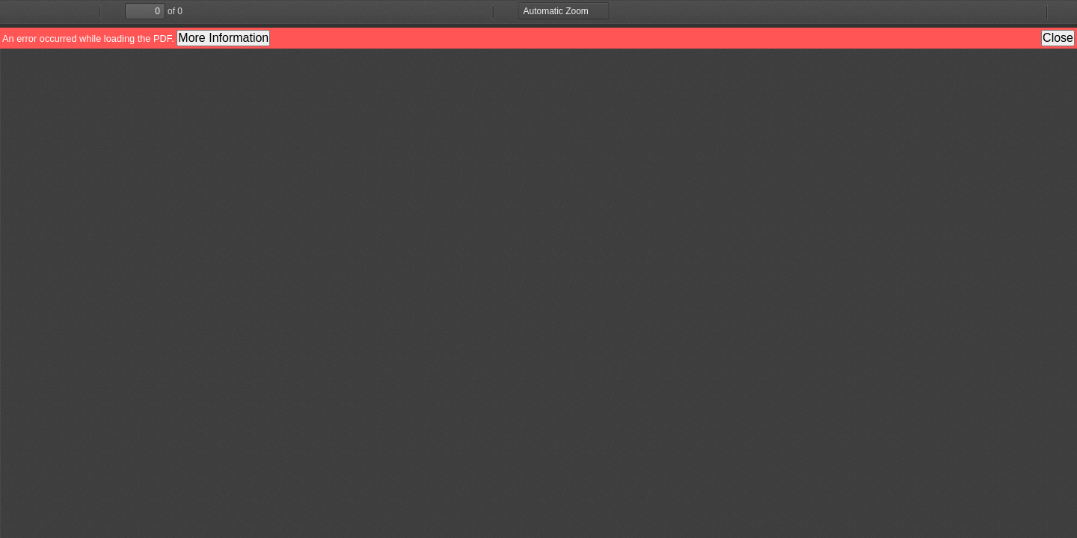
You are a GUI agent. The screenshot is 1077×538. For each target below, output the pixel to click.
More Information (223, 37)
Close (1058, 37)
